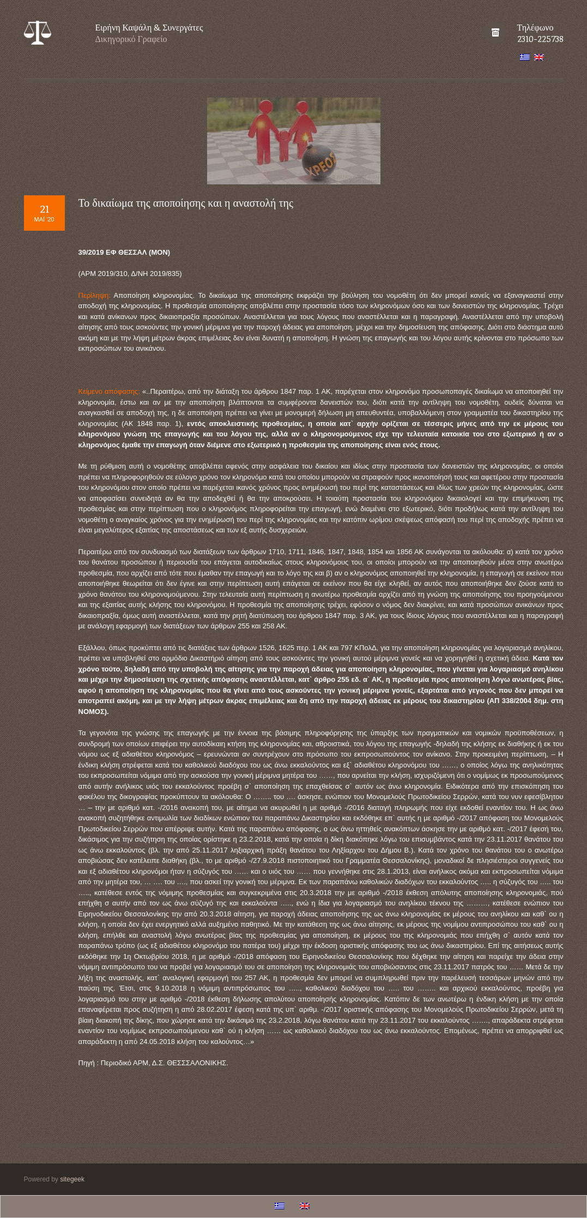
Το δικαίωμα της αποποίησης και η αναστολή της (185, 202)
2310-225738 (540, 39)
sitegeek (72, 1179)
